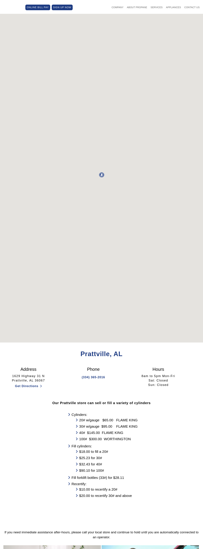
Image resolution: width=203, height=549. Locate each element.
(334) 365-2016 (93, 377)
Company (118, 7)
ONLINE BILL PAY (38, 7)
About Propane (137, 7)
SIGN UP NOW (62, 7)
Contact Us (192, 7)
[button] (101, 175)
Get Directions (28, 386)
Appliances (173, 7)
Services (157, 7)
